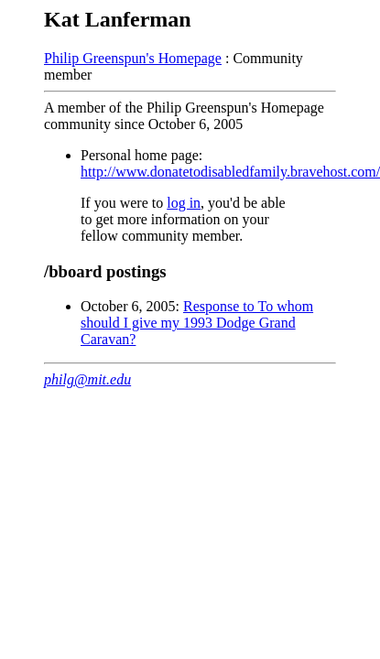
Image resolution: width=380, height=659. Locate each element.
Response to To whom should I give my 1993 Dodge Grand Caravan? (197, 322)
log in (184, 203)
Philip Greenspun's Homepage (133, 58)
